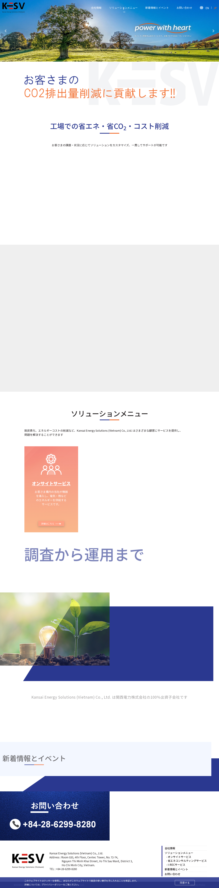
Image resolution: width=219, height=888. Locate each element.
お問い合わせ (184, 8)
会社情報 (96, 8)
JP (215, 8)
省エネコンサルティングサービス (187, 861)
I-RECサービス (176, 864)
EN (207, 8)
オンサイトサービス (179, 857)
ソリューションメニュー (123, 8)
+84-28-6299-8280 (66, 869)
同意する (185, 882)
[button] (5, 31)
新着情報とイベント (157, 8)
